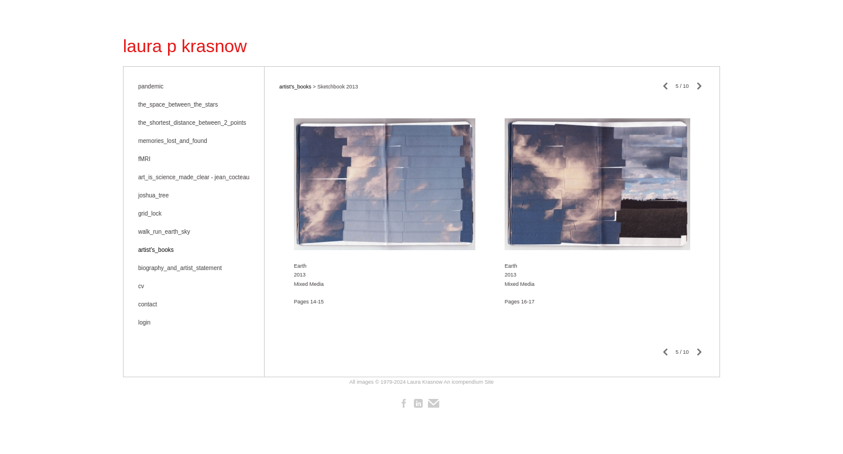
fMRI (144, 159)
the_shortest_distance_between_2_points (192, 123)
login (144, 322)
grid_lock (150, 213)
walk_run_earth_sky (164, 231)
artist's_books (156, 250)
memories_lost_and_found (172, 141)
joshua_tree (153, 195)
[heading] (185, 46)
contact (147, 304)
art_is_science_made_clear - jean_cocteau (193, 177)
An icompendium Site (469, 382)
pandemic (150, 86)
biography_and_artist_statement (180, 268)
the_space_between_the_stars (178, 104)
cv (141, 286)
